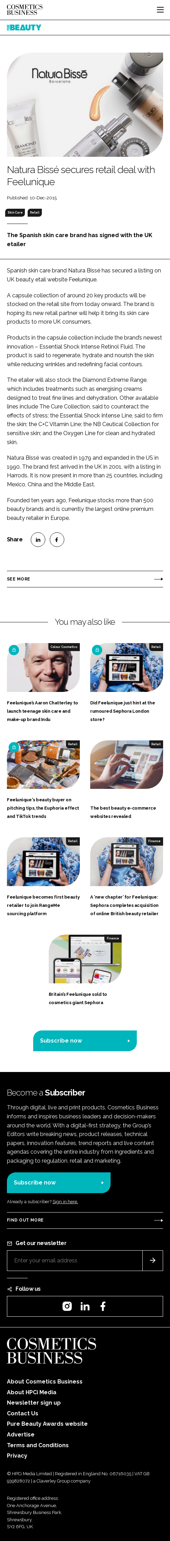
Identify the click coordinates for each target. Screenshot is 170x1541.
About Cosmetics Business (45, 1381)
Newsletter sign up (34, 1402)
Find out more (25, 1220)
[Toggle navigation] (160, 9)
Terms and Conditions (38, 1445)
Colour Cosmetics (63, 647)
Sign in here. (65, 1201)
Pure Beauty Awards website (47, 1424)
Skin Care (15, 212)
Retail (34, 212)
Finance (154, 841)
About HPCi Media (31, 1392)
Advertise (21, 1434)
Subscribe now (61, 1040)
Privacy (17, 1455)
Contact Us (22, 1413)
